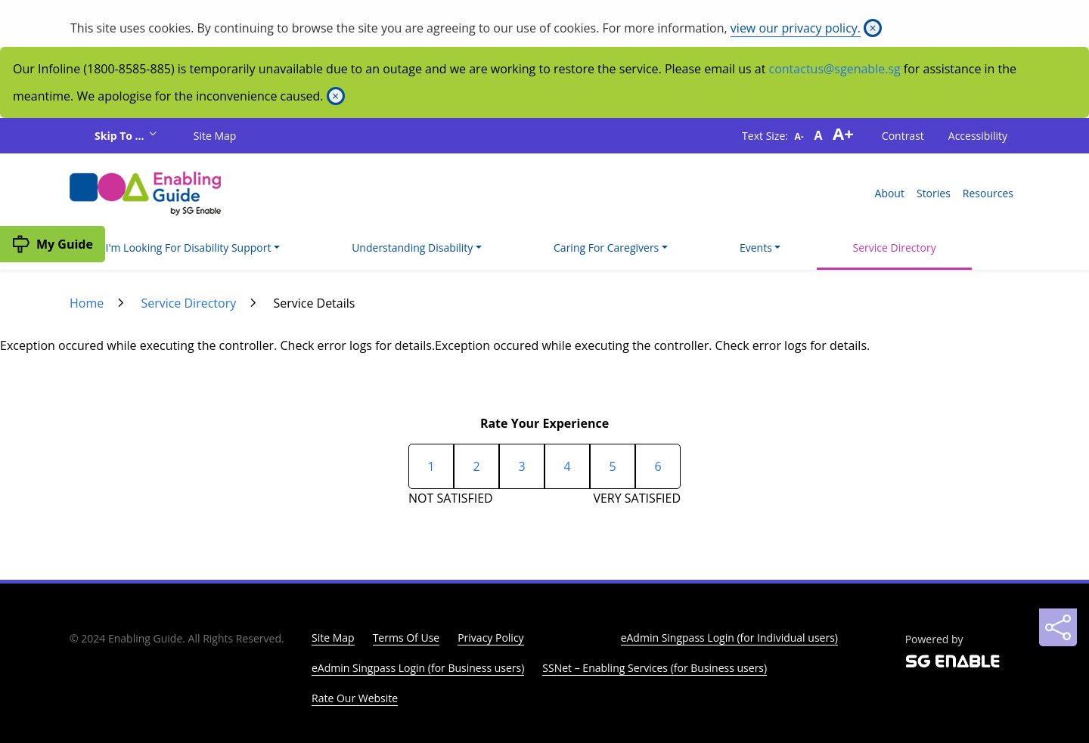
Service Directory (894, 247)
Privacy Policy (490, 637)
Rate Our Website (355, 698)
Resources (988, 193)
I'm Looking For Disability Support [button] (188, 247)
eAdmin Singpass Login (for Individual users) (729, 637)
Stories (934, 193)
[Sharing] (1058, 627)
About (889, 193)
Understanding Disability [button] (412, 247)
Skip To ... (121, 135)
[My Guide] (52, 244)
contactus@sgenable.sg (835, 68)
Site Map (215, 135)
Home (87, 303)
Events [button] (756, 247)
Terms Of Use (406, 637)
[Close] (873, 28)
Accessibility (977, 135)
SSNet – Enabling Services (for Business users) (654, 668)
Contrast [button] (903, 135)
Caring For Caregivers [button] (606, 247)
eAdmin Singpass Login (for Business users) (418, 668)
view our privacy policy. (796, 28)
